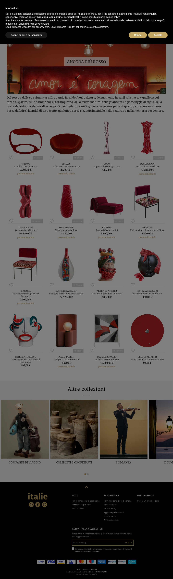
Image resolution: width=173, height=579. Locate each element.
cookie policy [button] (112, 552)
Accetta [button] (158, 569)
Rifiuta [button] (138, 569)
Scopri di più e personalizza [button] (26, 569)
